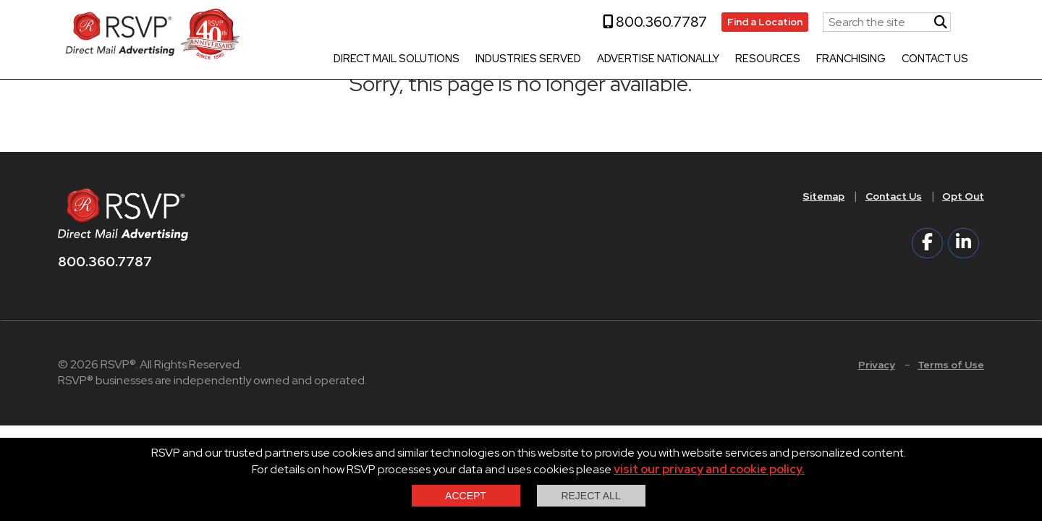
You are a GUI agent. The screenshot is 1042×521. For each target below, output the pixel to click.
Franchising (844, 59)
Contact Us (928, 59)
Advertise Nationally (651, 59)
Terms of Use (951, 364)
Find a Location (758, 21)
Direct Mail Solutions (390, 59)
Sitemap (823, 196)
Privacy (876, 364)
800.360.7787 (648, 21)
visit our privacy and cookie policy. (709, 469)
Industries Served (522, 59)
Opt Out (963, 196)
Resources (761, 59)
